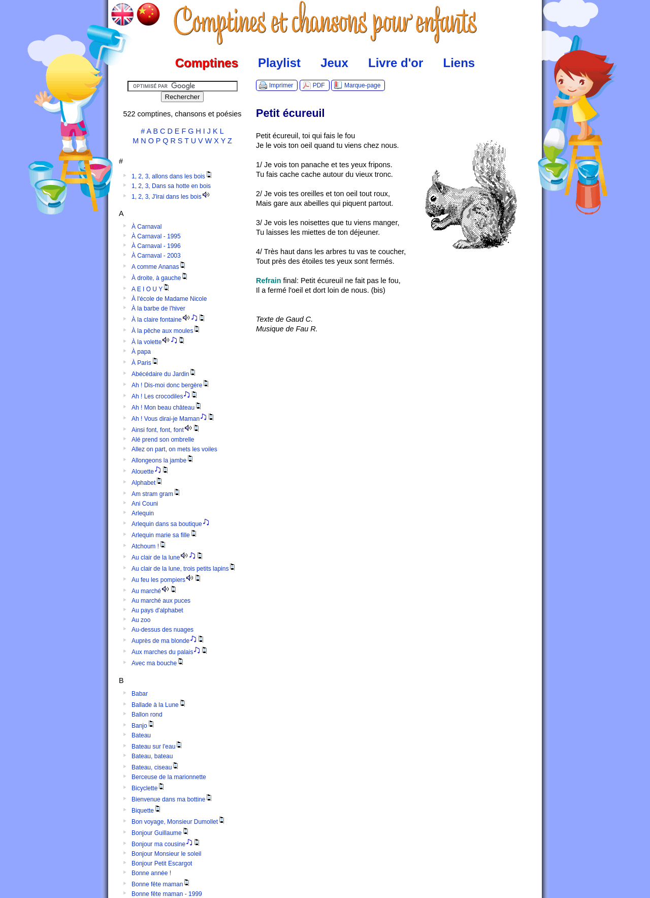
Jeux (334, 63)
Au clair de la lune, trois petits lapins (184, 568)
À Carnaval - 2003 (156, 255)
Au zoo (141, 620)
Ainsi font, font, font (166, 429)
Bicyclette (149, 788)
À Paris (145, 362)
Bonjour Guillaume (161, 833)
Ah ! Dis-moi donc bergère (171, 385)
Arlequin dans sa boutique (171, 524)
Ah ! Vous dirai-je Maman (173, 418)
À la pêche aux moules (166, 330)
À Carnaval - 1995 (156, 236)
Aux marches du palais (170, 652)
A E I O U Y (151, 289)
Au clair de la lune (168, 557)
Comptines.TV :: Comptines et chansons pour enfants (325, 23)
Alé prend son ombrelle (163, 439)
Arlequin (143, 513)
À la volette (159, 342)
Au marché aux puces (161, 600)
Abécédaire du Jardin (164, 374)
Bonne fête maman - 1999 (167, 893)
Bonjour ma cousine (166, 844)
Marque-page (362, 85)
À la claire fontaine (169, 319)
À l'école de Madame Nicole (169, 298)
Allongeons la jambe (163, 460)
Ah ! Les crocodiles (165, 396)
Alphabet (148, 482)
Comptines (206, 63)
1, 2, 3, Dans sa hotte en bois (171, 186)
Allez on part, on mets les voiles (174, 449)
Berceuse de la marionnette (169, 777)
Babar (140, 693)
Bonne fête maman (161, 884)
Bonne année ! (151, 873)
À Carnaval (146, 226)
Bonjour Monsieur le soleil (166, 853)
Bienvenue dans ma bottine (172, 799)
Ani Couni (145, 503)
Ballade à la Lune (159, 704)
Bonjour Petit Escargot (162, 863)
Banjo (143, 725)
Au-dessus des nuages (162, 629)
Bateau (141, 735)
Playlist (279, 63)
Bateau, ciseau (156, 767)
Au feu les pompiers (167, 579)
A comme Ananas (159, 266)
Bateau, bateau (152, 756)
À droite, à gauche (160, 278)
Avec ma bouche (158, 663)
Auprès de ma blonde (168, 640)
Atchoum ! (149, 546)
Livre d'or (395, 63)
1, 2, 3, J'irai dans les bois (171, 196)
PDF (319, 85)
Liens (459, 63)
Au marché (155, 591)
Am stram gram (156, 494)
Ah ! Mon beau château (167, 407)
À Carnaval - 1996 (156, 246)
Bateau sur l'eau (157, 746)
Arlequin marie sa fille (165, 535)
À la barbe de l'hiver (158, 308)
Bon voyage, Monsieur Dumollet (179, 821)
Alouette (151, 471)
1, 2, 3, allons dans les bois (172, 176)
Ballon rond (147, 714)
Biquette (147, 810)
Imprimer (281, 85)
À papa (141, 351)
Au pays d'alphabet (157, 610)
